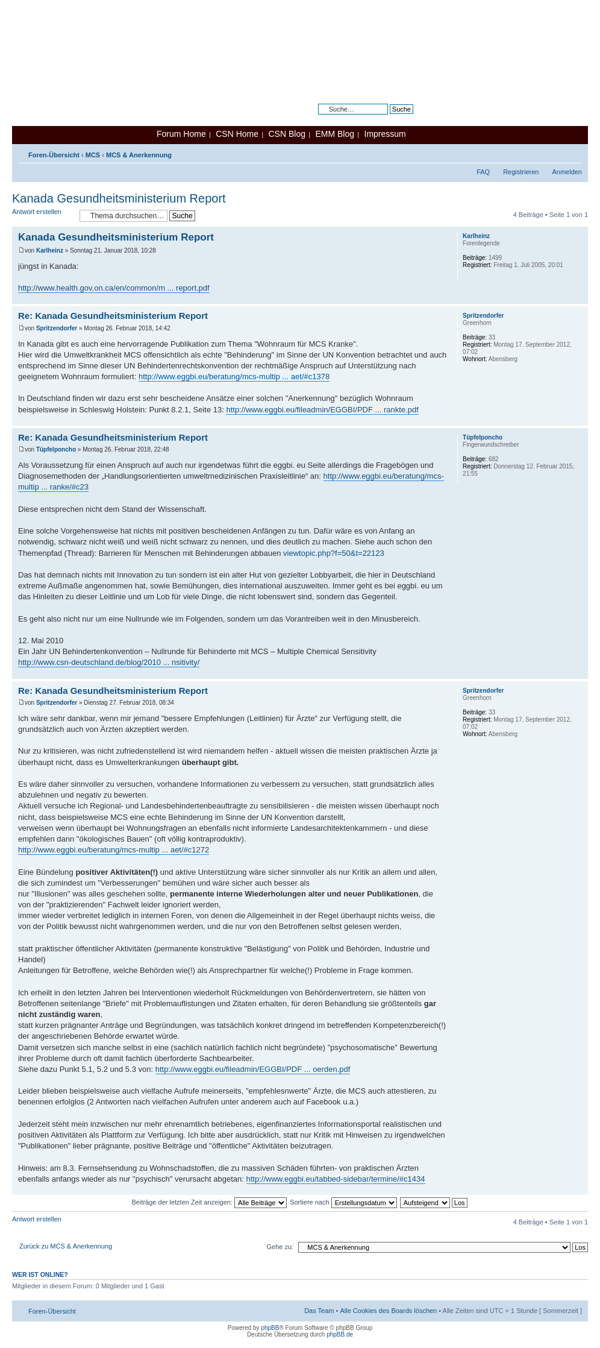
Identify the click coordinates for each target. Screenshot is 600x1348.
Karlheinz (49, 250)
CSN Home (237, 134)
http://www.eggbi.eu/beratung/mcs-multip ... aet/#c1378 (234, 376)
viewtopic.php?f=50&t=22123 (333, 553)
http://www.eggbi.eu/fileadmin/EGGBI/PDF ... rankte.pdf (322, 409)
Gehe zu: (279, 1246)
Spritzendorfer (56, 328)
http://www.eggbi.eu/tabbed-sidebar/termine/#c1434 (335, 1178)
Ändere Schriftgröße (573, 152)
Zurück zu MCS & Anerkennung (65, 1246)
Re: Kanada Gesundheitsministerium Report (113, 315)
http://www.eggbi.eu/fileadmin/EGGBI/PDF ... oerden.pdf (253, 1069)
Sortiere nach (343, 1202)
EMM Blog (334, 134)
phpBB (270, 1327)
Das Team (319, 1310)
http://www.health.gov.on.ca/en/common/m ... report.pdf (114, 287)
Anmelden (567, 171)
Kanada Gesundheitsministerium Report (119, 198)
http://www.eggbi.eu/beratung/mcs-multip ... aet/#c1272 (113, 849)
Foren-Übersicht (54, 155)
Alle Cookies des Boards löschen (388, 1310)
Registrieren (521, 171)
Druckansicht (554, 152)
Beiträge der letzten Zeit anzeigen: (209, 1202)
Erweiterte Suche (388, 118)
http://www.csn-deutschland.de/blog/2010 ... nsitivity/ (108, 662)
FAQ (483, 171)
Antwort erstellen (42, 215)
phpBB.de (340, 1334)
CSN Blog (286, 134)
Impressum (385, 134)
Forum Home (181, 134)
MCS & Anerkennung (139, 155)
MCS (93, 155)
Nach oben (578, 297)
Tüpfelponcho (56, 449)
